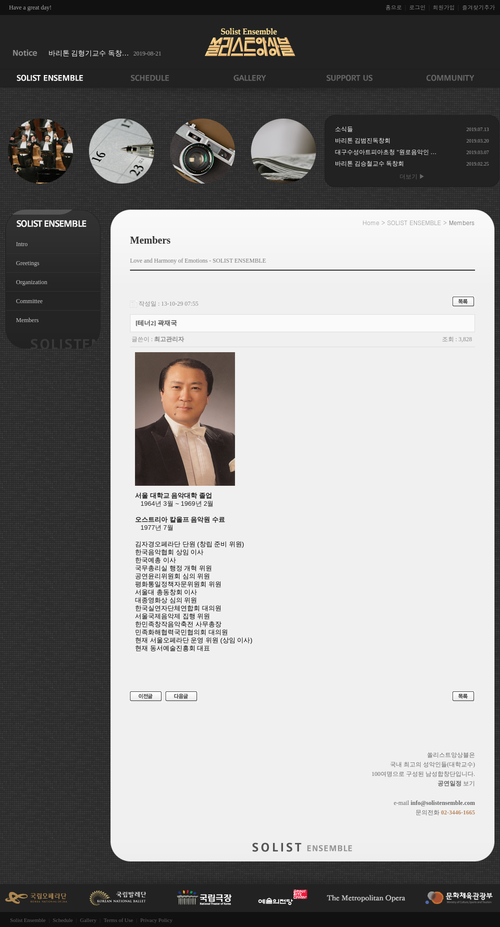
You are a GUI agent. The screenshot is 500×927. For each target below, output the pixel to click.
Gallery (88, 920)
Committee (29, 301)
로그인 (417, 7)
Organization (31, 282)
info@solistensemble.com (442, 802)
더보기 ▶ (412, 176)
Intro (22, 244)
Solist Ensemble (28, 920)
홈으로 (394, 7)
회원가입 (444, 7)
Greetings (28, 263)
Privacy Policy (156, 920)
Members (27, 320)
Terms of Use (118, 920)
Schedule (62, 920)
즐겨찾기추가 (478, 7)
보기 (456, 783)
